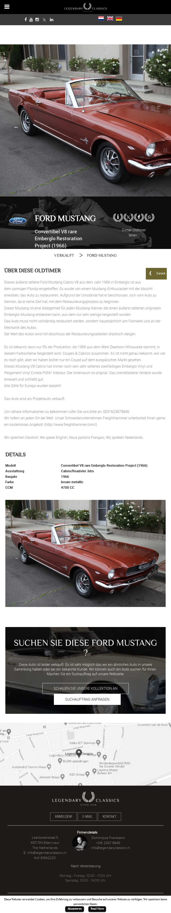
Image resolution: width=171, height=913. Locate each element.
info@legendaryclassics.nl (46, 853)
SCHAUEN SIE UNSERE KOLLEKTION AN (85, 688)
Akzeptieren (74, 908)
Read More (97, 908)
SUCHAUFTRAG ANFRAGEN (87, 699)
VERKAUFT (64, 255)
